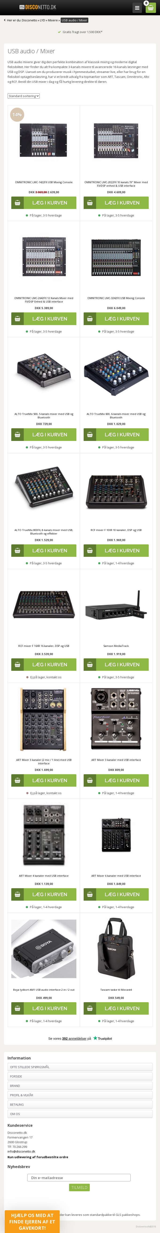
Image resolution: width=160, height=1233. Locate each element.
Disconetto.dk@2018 (146, 1226)
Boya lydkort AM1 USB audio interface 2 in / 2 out (43, 989)
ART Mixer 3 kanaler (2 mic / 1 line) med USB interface (44, 761)
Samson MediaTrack (116, 646)
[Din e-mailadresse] (79, 1177)
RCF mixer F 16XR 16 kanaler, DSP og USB (43, 646)
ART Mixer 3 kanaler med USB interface (116, 760)
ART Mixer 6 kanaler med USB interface (116, 875)
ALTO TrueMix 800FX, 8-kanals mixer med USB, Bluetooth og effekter (44, 531)
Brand (15, 1086)
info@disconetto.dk (21, 1151)
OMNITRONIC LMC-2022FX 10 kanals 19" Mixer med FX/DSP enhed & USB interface (116, 183)
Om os (15, 1114)
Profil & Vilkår (21, 1095)
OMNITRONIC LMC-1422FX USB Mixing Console (44, 182)
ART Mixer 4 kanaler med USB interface (44, 875)
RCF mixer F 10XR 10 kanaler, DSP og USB (116, 530)
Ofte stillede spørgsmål (29, 1067)
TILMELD (79, 1187)
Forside (16, 1076)
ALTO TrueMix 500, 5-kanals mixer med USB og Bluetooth (44, 415)
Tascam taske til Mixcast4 (116, 989)
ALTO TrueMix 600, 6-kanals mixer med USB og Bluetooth (116, 415)
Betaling (17, 1104)
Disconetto (29, 20)
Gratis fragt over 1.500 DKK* (80, 32)
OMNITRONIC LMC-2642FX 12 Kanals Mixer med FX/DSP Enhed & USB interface (43, 299)
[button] (32, 1221)
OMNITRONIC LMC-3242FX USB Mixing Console (116, 298)
